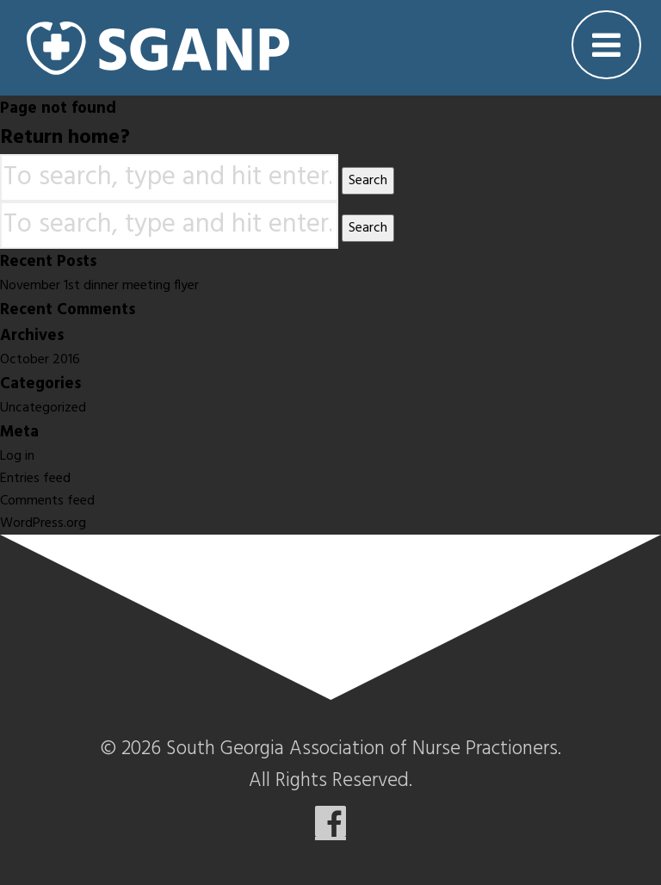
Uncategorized (43, 408)
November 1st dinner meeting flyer (99, 286)
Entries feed (35, 478)
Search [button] (368, 181)
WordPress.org (43, 523)
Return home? (65, 137)
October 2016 (40, 360)
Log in (17, 456)
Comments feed (47, 501)
